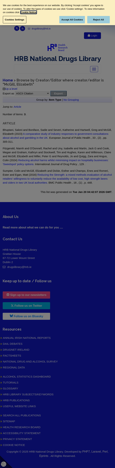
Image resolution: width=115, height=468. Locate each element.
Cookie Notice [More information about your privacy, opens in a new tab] (28, 12)
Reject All (98, 19)
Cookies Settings (14, 19)
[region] (57, 12)
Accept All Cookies (72, 19)
